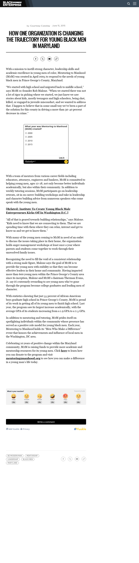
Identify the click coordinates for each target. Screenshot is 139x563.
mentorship (32, 456)
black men (28, 459)
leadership (13, 459)
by (38, 25)
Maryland (12, 463)
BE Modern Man (15, 456)
